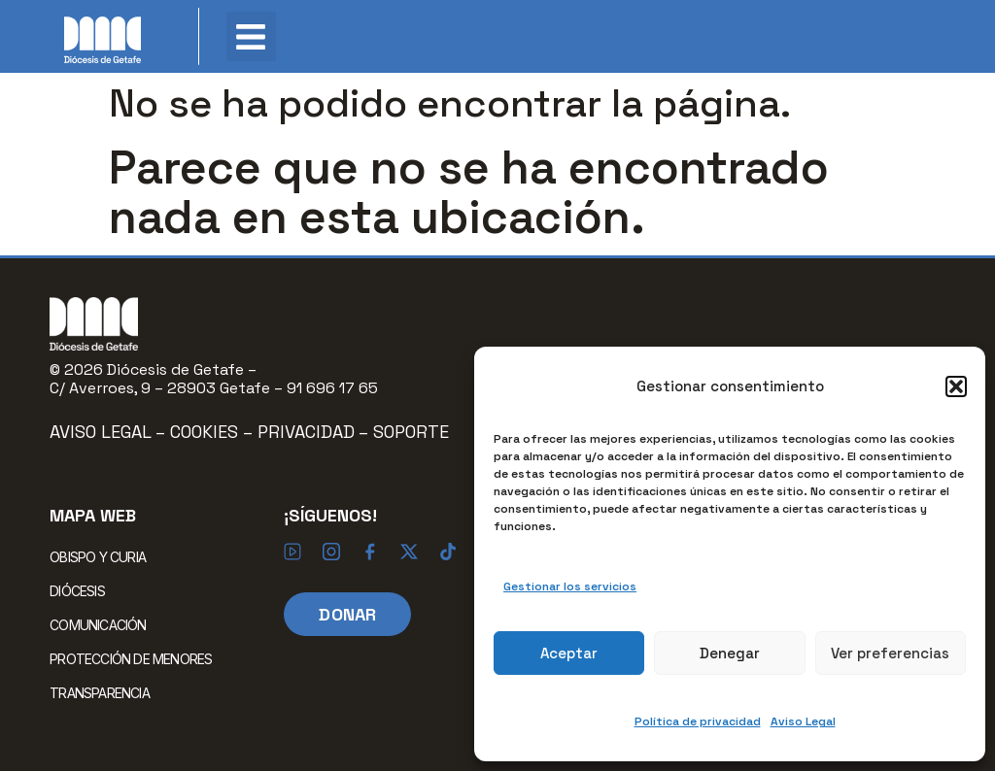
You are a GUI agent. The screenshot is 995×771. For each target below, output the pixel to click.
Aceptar (569, 653)
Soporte (411, 431)
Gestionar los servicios (569, 586)
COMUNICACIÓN (102, 624)
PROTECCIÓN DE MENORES (131, 659)
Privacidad (306, 431)
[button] (956, 386)
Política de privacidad (698, 721)
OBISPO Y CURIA (102, 556)
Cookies (206, 431)
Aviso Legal (803, 721)
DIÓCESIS (82, 590)
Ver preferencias (890, 653)
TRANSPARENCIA (100, 693)
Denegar (730, 653)
